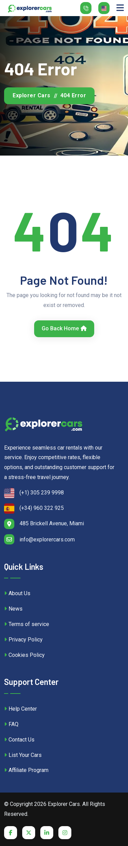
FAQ (11, 724)
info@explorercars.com (39, 539)
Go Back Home (64, 328)
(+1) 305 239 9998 (34, 493)
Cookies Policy (24, 655)
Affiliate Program (26, 770)
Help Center (20, 709)
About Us (17, 593)
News (13, 608)
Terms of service (26, 624)
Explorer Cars (32, 95)
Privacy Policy (23, 639)
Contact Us (19, 739)
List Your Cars (23, 755)
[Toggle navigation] (120, 8)
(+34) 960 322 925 (34, 508)
